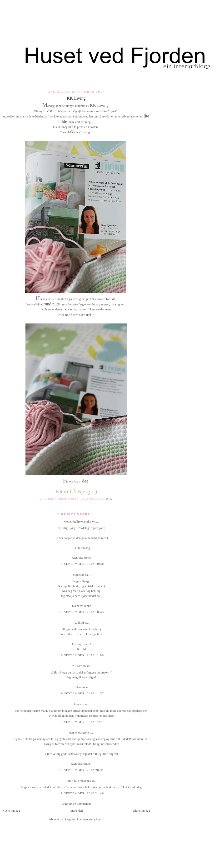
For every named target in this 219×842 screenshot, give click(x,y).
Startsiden (76, 810)
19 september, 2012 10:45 (81, 612)
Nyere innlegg (11, 810)
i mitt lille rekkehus (79, 780)
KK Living (76, 98)
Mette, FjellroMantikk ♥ (79, 521)
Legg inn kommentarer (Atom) (84, 819)
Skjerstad (78, 574)
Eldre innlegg (141, 810)
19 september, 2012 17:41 (81, 722)
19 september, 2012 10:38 (81, 564)
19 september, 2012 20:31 (81, 770)
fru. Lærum (79, 666)
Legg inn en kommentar (76, 803)
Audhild (79, 622)
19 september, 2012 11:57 (81, 693)
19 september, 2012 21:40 (81, 793)
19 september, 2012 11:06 (81, 655)
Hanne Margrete (79, 732)
